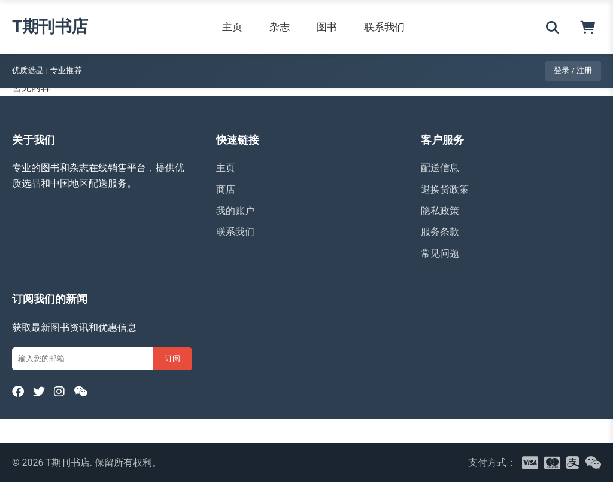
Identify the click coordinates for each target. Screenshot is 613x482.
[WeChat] (80, 391)
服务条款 (440, 231)
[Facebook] (18, 391)
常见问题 (440, 253)
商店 (225, 189)
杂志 (279, 27)
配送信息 (440, 167)
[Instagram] (59, 391)
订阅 (172, 358)
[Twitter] (39, 391)
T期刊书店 (50, 26)
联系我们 (384, 27)
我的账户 (235, 210)
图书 (327, 27)
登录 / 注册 (573, 70)
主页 (232, 27)
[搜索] (552, 27)
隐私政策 (440, 210)
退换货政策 (445, 189)
